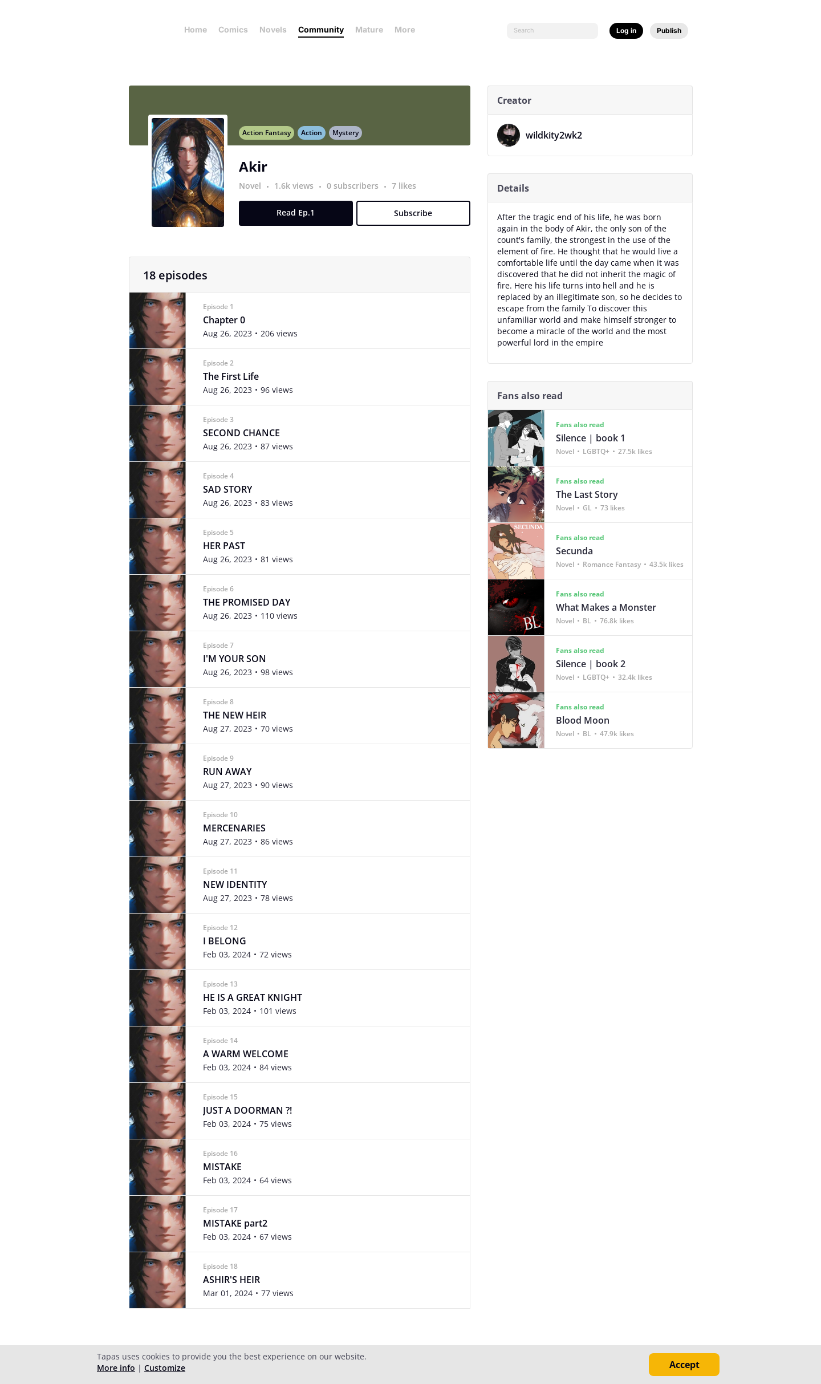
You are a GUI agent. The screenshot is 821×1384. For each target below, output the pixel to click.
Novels (273, 29)
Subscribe (418, 219)
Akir (257, 172)
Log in (626, 30)
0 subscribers (358, 191)
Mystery (349, 139)
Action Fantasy (270, 139)
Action (315, 139)
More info (116, 1367)
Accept (684, 1364)
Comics (233, 29)
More (408, 29)
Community (321, 29)
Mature (369, 29)
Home (195, 29)
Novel (254, 191)
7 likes (408, 191)
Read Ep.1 (300, 218)
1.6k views (299, 191)
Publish (669, 30)
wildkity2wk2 (558, 135)
